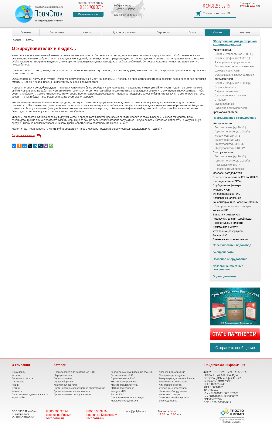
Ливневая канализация (227, 197)
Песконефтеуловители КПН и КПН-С (235, 177)
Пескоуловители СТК (227, 164)
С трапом (220, 99)
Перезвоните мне (88, 14)
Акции (192, 32)
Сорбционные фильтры (227, 185)
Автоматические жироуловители (234, 66)
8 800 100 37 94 (97, 411)
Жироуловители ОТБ (227, 135)
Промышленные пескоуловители (72, 394)
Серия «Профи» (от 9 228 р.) (232, 58)
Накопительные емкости (228, 222)
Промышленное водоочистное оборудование (79, 388)
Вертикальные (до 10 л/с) (230, 156)
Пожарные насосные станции (233, 206)
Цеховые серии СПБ (227, 70)
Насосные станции (169, 394)
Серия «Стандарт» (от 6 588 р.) (234, 53)
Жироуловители (222, 49)
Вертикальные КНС (122, 375)
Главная (26, 32)
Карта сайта (18, 397)
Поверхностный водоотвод (232, 245)
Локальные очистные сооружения (228, 267)
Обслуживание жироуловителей (234, 74)
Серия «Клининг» (225, 87)
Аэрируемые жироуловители (232, 62)
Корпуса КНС (221, 210)
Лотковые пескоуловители (231, 107)
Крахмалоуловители (225, 112)
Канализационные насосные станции (235, 202)
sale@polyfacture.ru (125, 14)
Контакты (245, 32)
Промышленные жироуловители (72, 391)
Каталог (88, 32)
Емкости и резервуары (226, 214)
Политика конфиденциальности (30, 394)
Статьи (217, 32)
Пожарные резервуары (172, 375)
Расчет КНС (220, 235)
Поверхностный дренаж (229, 168)
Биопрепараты (223, 252)
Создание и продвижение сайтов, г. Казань (232, 420)
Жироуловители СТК (227, 139)
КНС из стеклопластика (124, 384)
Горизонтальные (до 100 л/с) (232, 131)
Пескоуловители (223, 78)
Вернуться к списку (23, 135)
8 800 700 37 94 (57, 411)
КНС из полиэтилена (122, 388)
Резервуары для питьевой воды (232, 218)
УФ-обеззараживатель (226, 193)
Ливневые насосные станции (230, 239)
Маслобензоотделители (227, 173)
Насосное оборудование (230, 259)
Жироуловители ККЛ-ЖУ (230, 148)
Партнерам (163, 32)
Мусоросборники (225, 103)
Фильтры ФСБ (221, 189)
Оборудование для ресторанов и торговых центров (235, 42)
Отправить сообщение (235, 348)
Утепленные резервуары (228, 231)
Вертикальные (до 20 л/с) (230, 127)
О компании (56, 32)
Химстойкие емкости (225, 226)
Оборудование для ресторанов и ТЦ (74, 372)
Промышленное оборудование (234, 117)
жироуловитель (161, 55)
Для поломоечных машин (230, 95)
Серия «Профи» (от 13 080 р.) (233, 83)
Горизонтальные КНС (123, 378)
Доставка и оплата (124, 32)
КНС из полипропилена (124, 381)
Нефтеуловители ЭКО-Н (228, 181)
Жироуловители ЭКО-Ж (229, 143)
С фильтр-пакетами (227, 91)
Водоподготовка (224, 276)
